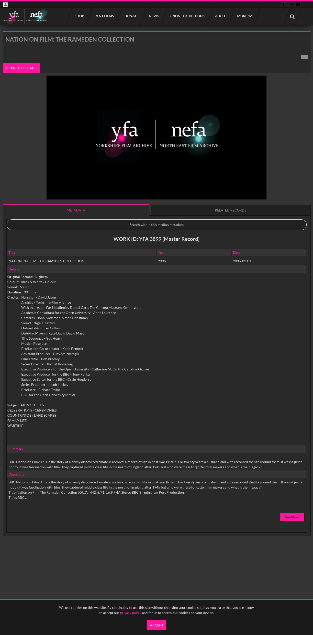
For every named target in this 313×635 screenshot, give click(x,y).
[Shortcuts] (304, 56)
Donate (131, 16)
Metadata (76, 210)
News (154, 16)
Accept (156, 625)
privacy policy (130, 613)
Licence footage (21, 68)
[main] (157, 296)
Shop (79, 16)
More (242, 16)
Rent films (104, 16)
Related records (230, 210)
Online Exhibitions (186, 16)
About (221, 16)
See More (292, 517)
